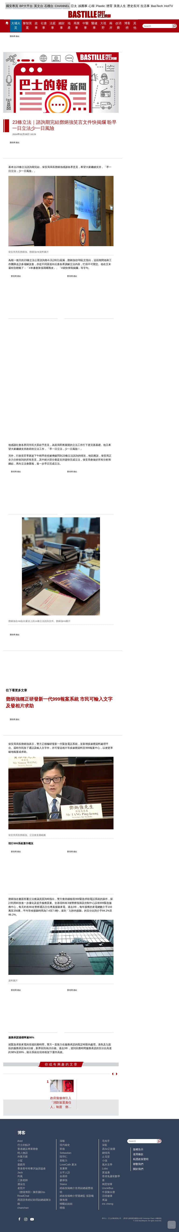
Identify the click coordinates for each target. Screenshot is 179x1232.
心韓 (92, 6)
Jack (20, 1172)
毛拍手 (106, 1141)
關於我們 (138, 1169)
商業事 (77, 25)
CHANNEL (62, 6)
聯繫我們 (138, 1164)
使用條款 (138, 1154)
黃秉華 (63, 1168)
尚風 (20, 1176)
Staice (63, 1184)
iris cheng (107, 1203)
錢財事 (62, 25)
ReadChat (23, 1195)
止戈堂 (106, 1156)
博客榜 (127, 25)
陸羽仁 (63, 1156)
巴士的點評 (23, 1144)
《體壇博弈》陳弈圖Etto (31, 1192)
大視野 (103, 25)
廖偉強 (63, 1180)
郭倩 (62, 1148)
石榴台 (48, 6)
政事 (36, 25)
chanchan (23, 1207)
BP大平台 (26, 6)
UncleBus (107, 1188)
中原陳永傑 (108, 1192)
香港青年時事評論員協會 (31, 1168)
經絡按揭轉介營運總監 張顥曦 (77, 1195)
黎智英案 (27, 25)
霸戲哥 (21, 1164)
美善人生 (120, 6)
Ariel (20, 1141)
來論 (104, 1199)
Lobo (105, 1168)
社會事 (44, 25)
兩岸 (110, 25)
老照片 (21, 1188)
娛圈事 (82, 6)
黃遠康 (106, 1172)
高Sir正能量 (109, 1148)
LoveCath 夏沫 (68, 1164)
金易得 (63, 1176)
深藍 (104, 1144)
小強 (104, 1160)
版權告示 (138, 1149)
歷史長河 (133, 6)
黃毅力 (63, 1160)
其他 (134, 25)
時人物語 (22, 1152)
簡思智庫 (107, 1184)
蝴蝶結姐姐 (66, 1203)
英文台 (38, 6)
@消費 (118, 25)
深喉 (62, 1141)
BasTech (157, 6)
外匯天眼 (22, 1156)
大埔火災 (15, 25)
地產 (69, 25)
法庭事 (53, 25)
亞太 (74, 6)
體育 (110, 6)
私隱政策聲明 (140, 1159)
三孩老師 (22, 1180)
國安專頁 (12, 6)
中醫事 (86, 25)
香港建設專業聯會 (27, 1148)
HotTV (168, 6)
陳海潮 (63, 1199)
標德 (62, 1207)
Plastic (100, 6)
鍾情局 (106, 1152)
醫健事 (94, 25)
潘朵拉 (21, 1184)
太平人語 (65, 1172)
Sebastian (65, 1152)
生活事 (145, 6)
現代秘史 (65, 1144)
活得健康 (107, 1195)
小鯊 (20, 1160)
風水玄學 (107, 1164)
